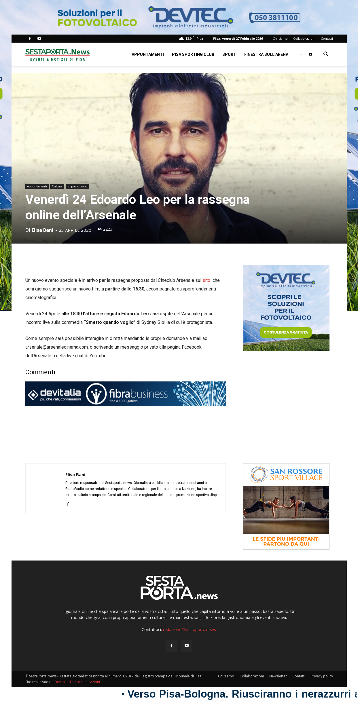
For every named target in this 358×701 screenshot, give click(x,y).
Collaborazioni (304, 38)
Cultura (57, 186)
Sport (229, 54)
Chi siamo (280, 38)
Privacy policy (322, 676)
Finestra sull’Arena (266, 54)
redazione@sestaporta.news (189, 629)
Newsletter (278, 676)
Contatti (327, 38)
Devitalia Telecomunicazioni (77, 681)
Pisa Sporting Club (193, 54)
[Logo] (57, 54)
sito (206, 280)
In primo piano (77, 186)
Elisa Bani (42, 230)
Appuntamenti (148, 54)
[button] (326, 55)
